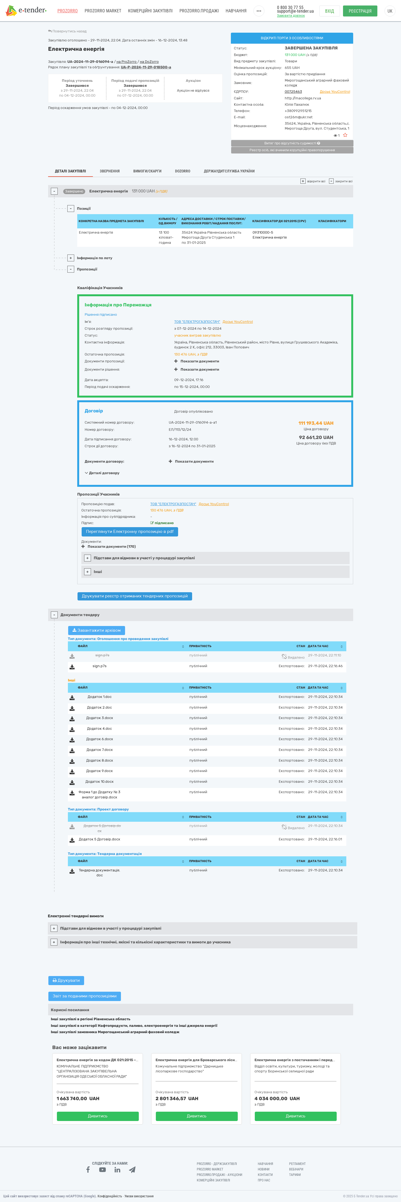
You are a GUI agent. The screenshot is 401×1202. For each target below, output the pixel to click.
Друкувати (66, 980)
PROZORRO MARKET (103, 10)
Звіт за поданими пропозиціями (85, 996)
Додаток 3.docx (99, 718)
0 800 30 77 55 (290, 7)
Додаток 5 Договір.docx (99, 839)
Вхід (329, 11)
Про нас (264, 1180)
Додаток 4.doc (99, 728)
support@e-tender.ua (295, 11)
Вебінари (296, 1169)
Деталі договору (102, 473)
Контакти (265, 1175)
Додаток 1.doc (100, 697)
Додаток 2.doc (99, 707)
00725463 (293, 92)
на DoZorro (149, 62)
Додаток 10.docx (99, 781)
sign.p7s (102, 655)
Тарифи (295, 1175)
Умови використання (139, 1196)
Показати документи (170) (108, 546)
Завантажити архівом (97, 630)
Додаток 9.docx (99, 771)
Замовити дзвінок (291, 15)
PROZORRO (67, 10)
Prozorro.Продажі (199, 10)
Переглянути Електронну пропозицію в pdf (130, 531)
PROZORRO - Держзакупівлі (217, 1164)
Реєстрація (360, 11)
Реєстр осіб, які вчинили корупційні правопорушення (292, 150)
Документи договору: (104, 461)
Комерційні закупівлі (150, 10)
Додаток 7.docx (100, 750)
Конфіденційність (110, 1196)
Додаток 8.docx (99, 760)
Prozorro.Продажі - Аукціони (219, 1175)
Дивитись (97, 1116)
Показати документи (196, 361)
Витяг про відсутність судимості (292, 143)
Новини (263, 1169)
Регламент (297, 1164)
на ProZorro (127, 62)
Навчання (236, 10)
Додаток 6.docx (99, 739)
